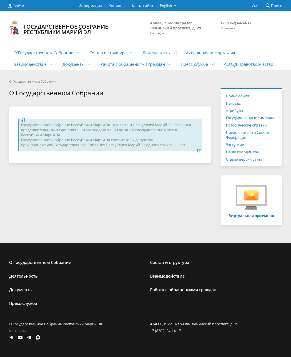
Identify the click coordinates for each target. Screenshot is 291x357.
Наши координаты (242, 151)
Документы (74, 64)
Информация (90, 5)
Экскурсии (235, 144)
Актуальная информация (210, 53)
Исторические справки (246, 125)
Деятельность (156, 53)
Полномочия (237, 96)
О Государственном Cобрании (43, 53)
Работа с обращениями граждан (132, 64)
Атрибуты (234, 110)
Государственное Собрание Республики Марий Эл (58, 29)
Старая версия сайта (244, 159)
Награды (233, 103)
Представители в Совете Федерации (247, 135)
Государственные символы (250, 117)
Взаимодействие (30, 64)
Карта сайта (142, 5)
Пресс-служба (194, 64)
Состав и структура (108, 53)
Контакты (117, 5)
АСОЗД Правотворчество (248, 64)
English (166, 5)
